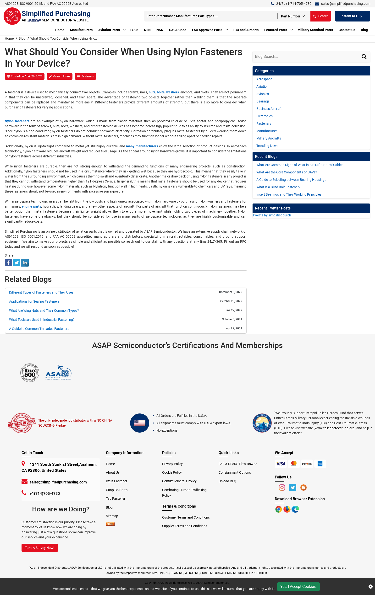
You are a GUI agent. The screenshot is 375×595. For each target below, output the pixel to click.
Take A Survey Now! (39, 547)
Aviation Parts (109, 30)
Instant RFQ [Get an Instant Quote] (347, 16)
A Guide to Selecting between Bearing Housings (291, 180)
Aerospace (264, 79)
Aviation (262, 86)
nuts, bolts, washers (164, 92)
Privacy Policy (172, 463)
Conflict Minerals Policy (179, 480)
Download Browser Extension (300, 498)
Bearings (263, 101)
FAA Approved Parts (207, 30)
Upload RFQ (227, 480)
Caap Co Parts (116, 489)
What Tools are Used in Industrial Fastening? (42, 320)
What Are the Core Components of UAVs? (286, 172)
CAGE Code (177, 30)
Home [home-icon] (9, 38)
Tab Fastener (115, 497)
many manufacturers (142, 146)
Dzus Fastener (116, 480)
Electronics (264, 116)
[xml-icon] (110, 523)
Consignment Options (235, 471)
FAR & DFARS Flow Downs (238, 463)
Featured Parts (275, 30)
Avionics (262, 94)
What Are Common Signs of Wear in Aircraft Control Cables (299, 165)
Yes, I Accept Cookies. (298, 586)
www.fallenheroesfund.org (334, 427)
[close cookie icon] (371, 586)
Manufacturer (266, 131)
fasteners (88, 76)
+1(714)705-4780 (45, 492)
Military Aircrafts (268, 138)
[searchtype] (285, 16)
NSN (159, 30)
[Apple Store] (279, 508)
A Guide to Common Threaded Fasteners (39, 329)
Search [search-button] (313, 16)
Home (59, 30)
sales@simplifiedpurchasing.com (58, 481)
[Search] (365, 61)
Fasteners (263, 123)
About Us (113, 471)
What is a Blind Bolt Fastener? (278, 187)
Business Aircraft (269, 109)
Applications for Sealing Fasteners (34, 301)
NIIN (147, 30)
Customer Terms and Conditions (186, 516)
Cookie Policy (172, 471)
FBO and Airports (246, 30)
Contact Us (347, 30)
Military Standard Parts (315, 30)
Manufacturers (81, 30)
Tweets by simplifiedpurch (272, 215)
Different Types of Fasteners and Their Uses (41, 292)
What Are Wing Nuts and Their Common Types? (44, 310)
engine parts (31, 206)
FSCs (134, 30)
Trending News (267, 146)
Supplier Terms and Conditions (184, 525)
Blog (364, 30)
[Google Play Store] (287, 508)
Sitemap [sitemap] (113, 515)
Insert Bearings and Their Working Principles (288, 194)
